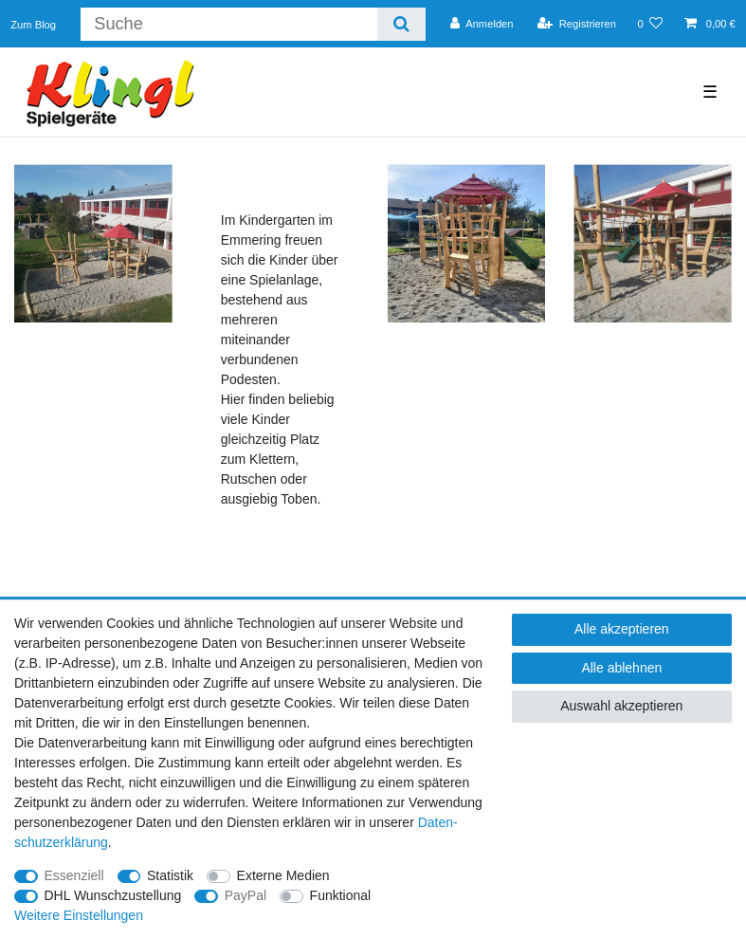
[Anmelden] (482, 23)
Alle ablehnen (621, 667)
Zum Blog (33, 24)
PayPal (245, 895)
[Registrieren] (577, 23)
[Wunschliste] (650, 23)
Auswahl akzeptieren (621, 705)
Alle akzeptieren (621, 628)
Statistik (170, 875)
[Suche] (401, 24)
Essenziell (74, 875)
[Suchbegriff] (228, 24)
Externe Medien (283, 875)
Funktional (341, 895)
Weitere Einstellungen (78, 915)
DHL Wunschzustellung (113, 895)
